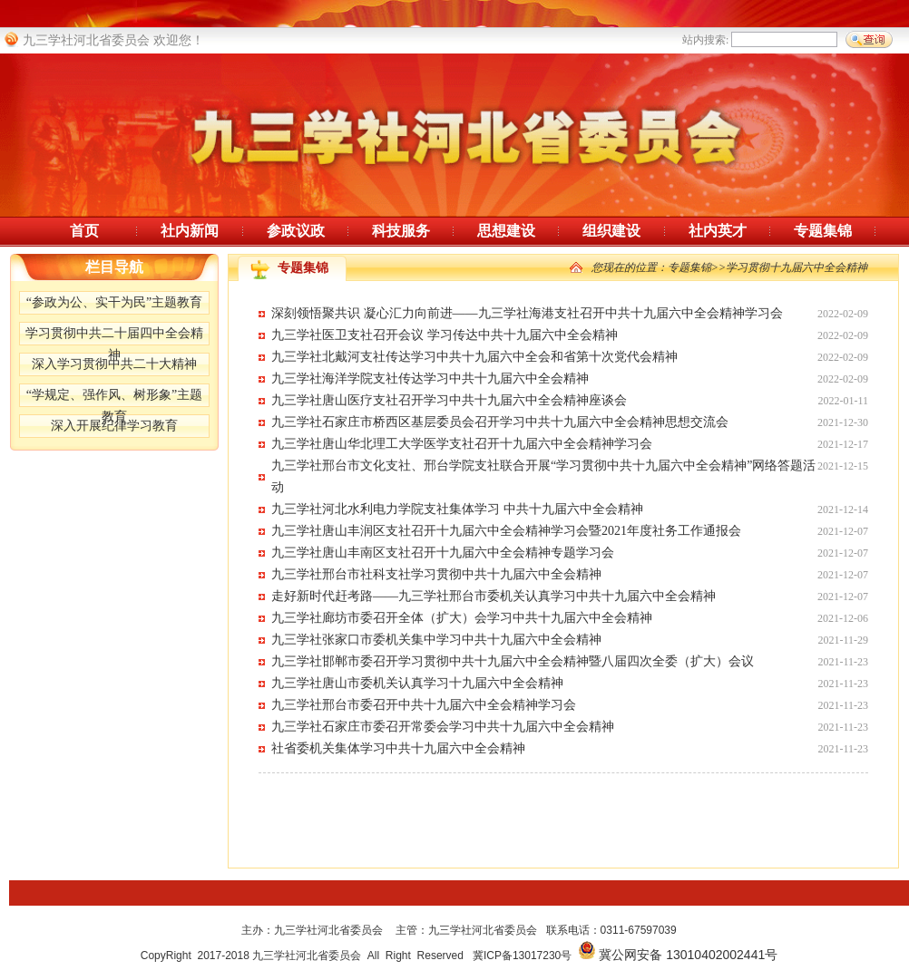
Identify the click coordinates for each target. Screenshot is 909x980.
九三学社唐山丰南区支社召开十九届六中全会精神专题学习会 (442, 552)
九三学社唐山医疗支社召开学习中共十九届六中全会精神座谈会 (449, 400)
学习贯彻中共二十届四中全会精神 (114, 335)
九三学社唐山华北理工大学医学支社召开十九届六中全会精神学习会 (461, 444)
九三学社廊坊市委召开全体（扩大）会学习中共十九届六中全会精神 (461, 618)
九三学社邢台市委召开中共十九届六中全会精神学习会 (423, 705)
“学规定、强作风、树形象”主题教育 (114, 397)
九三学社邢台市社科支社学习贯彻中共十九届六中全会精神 (436, 574)
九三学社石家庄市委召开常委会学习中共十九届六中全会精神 (442, 726)
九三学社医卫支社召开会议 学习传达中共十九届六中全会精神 (444, 335)
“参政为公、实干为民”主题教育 (114, 302)
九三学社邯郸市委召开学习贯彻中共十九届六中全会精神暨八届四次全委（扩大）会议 (512, 661)
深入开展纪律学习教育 (114, 425)
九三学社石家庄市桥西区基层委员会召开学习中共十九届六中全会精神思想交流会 (499, 422)
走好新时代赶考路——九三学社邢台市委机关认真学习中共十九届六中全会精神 (493, 596)
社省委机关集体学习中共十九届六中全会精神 (398, 748)
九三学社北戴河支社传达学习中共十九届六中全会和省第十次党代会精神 (474, 357)
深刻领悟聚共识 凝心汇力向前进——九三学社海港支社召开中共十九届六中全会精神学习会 (527, 313)
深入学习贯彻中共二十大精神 (114, 364)
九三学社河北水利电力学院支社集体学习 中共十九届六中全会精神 (457, 509)
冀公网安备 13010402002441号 (688, 954)
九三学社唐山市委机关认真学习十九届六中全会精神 (417, 683)
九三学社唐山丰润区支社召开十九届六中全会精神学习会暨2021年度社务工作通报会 (506, 531)
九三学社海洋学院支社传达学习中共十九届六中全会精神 (430, 378)
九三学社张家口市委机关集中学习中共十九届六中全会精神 (436, 639)
